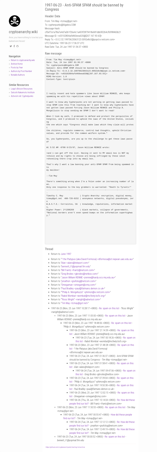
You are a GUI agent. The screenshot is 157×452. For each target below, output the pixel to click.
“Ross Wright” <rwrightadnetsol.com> (80, 299)
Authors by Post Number (21, 71)
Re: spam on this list (109, 308)
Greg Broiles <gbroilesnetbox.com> (80, 273)
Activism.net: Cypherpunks (22, 96)
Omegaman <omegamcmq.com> (78, 284)
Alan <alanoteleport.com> (75, 262)
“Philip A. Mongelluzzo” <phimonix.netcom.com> (85, 292)
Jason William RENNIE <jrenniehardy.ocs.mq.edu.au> (88, 277)
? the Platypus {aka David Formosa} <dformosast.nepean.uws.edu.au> (97, 259)
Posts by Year (17, 67)
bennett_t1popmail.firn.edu (76, 266)
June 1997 (66, 254)
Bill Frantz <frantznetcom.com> (78, 270)
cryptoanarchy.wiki (23, 32)
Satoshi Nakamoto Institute (22, 92)
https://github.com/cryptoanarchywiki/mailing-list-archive (65, 447)
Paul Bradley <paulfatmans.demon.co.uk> (83, 288)
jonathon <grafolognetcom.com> (79, 281)
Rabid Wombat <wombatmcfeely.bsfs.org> (83, 295)
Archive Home (17, 64)
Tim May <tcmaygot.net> (75, 303)
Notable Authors (18, 75)
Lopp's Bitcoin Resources (21, 89)
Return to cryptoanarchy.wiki (23, 60)
